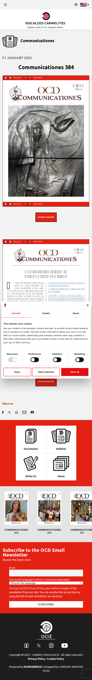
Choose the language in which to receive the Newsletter (39, 579)
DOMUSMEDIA (33, 666)
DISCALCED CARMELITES (45, 23)
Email (12, 567)
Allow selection (46, 372)
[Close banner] (88, 305)
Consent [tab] (16, 313)
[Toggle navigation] (5, 4)
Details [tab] (46, 313)
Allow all (74, 372)
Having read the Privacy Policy (26, 588)
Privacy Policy (36, 658)
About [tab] (76, 313)
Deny (17, 372)
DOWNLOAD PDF (46, 217)
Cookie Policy (55, 658)
